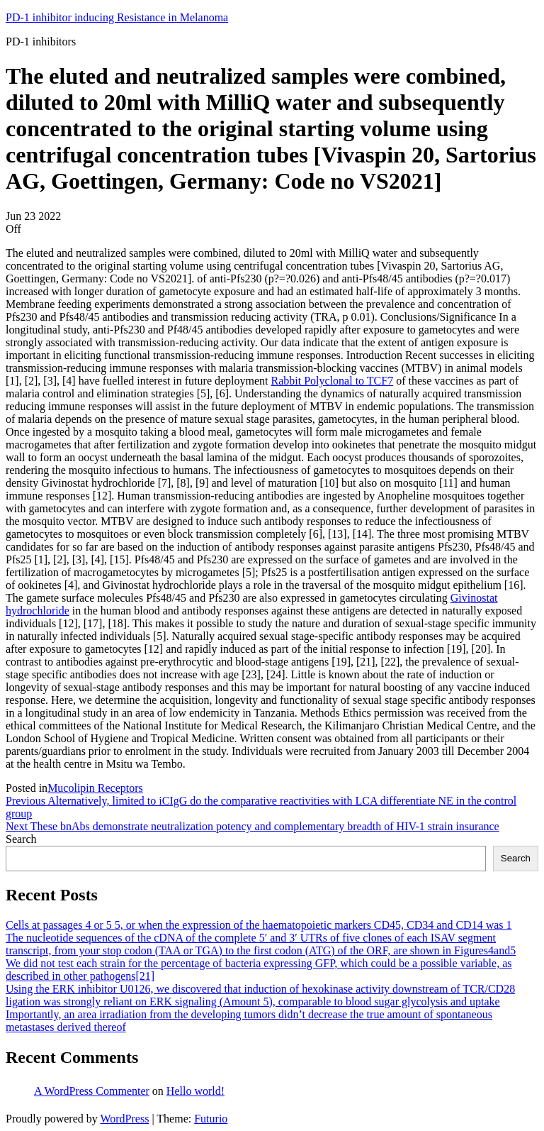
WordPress (124, 1119)
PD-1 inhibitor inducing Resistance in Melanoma (117, 17)
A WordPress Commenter (91, 1091)
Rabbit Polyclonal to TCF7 (332, 381)
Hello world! (195, 1091)
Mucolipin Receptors (95, 788)
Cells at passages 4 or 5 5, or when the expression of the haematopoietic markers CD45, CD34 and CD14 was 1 (259, 925)
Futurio (210, 1119)
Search (21, 839)
